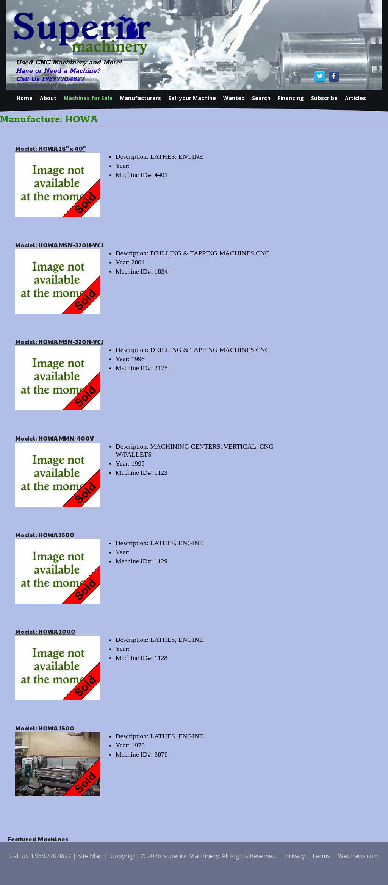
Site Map (90, 856)
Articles (355, 98)
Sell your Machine (192, 98)
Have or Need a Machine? (58, 71)
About (48, 98)
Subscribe (324, 98)
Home (25, 98)
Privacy (295, 856)
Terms (320, 856)
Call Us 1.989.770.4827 (50, 79)
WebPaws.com (358, 856)
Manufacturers (140, 98)
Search (261, 98)
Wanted (234, 98)
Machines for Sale (88, 98)
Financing (291, 98)
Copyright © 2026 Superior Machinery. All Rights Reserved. (194, 856)
